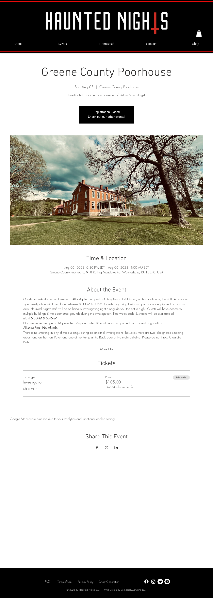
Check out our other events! (106, 117)
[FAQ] (47, 581)
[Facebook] (146, 581)
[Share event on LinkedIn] (116, 447)
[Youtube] (167, 581)
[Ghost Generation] (109, 581)
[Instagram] (153, 581)
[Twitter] (160, 581)
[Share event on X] (106, 447)
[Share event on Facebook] (97, 447)
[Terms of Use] (64, 581)
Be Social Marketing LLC (133, 589)
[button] (199, 33)
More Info (106, 349)
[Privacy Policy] (85, 581)
